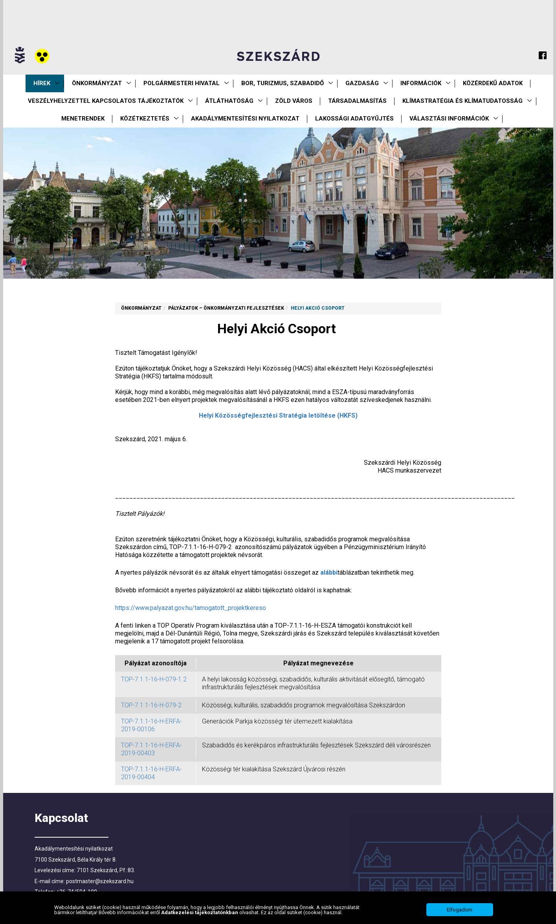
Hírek (41, 83)
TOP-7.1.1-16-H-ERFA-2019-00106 (151, 725)
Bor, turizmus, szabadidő (282, 83)
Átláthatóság (229, 100)
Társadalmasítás (357, 100)
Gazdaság (362, 83)
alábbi (329, 572)
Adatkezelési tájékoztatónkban (200, 913)
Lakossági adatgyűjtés (354, 118)
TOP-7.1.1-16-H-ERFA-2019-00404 (151, 773)
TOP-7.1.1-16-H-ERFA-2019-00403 (151, 749)
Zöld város (293, 100)
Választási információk (449, 118)
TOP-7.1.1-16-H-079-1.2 (154, 679)
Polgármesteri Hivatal (181, 83)
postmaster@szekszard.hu (100, 881)
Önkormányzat (97, 83)
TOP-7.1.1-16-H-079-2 (153, 705)
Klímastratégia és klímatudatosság (462, 100)
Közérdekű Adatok (493, 83)
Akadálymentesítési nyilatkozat (245, 118)
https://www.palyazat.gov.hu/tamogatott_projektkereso (190, 608)
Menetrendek (83, 118)
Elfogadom (459, 910)
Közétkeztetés (144, 118)
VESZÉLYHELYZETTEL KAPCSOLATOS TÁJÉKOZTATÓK (105, 100)
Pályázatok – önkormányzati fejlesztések (226, 308)
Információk (420, 83)
